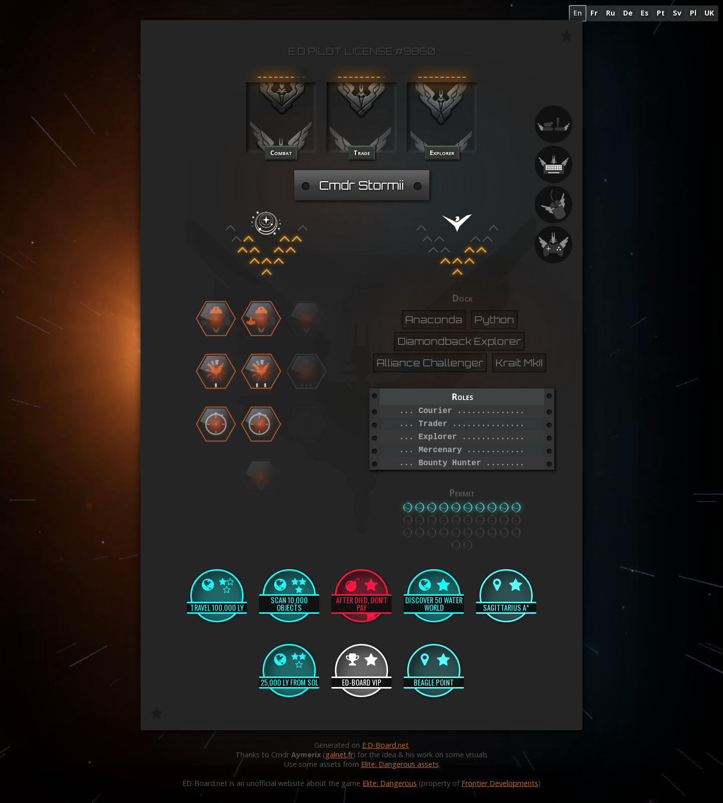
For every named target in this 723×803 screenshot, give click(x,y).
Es (645, 13)
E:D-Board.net (385, 745)
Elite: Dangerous (390, 783)
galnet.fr (339, 754)
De (628, 13)
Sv (677, 13)
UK (709, 13)
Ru (610, 13)
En (577, 13)
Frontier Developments (499, 783)
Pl (693, 13)
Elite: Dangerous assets (400, 764)
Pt (661, 13)
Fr (593, 13)
